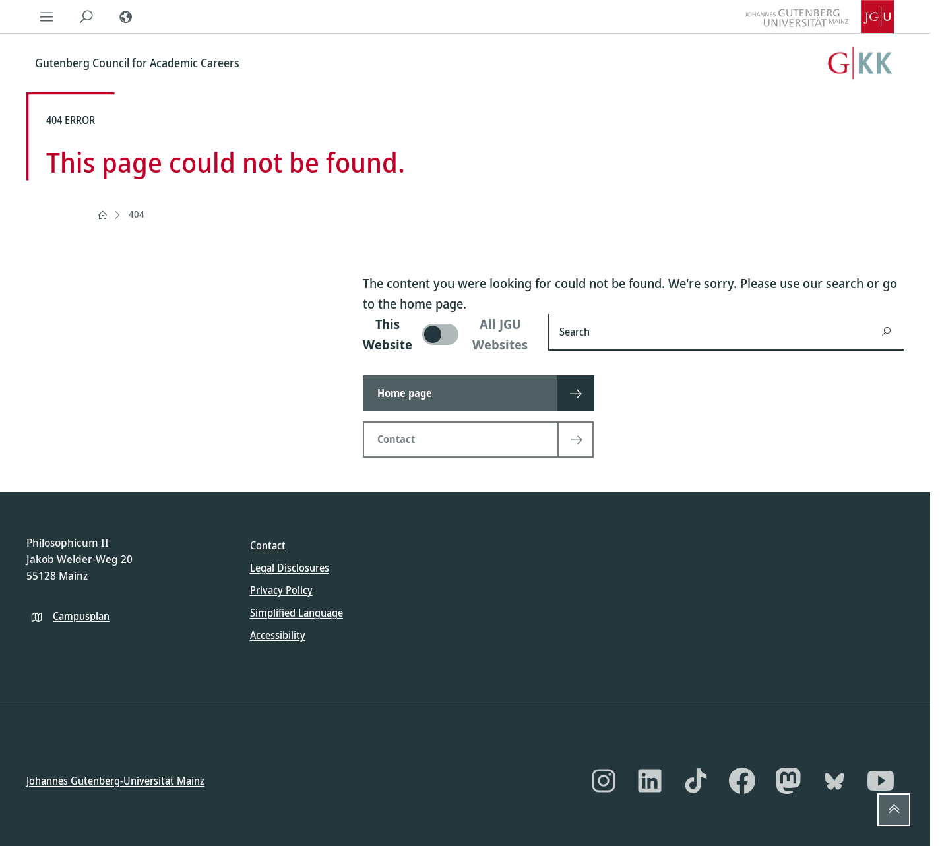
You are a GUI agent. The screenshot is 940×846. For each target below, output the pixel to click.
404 (136, 214)
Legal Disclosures (289, 567)
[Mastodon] (788, 781)
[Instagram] (603, 781)
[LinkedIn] (650, 781)
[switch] (447, 334)
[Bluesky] (834, 781)
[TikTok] (696, 781)
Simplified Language (296, 612)
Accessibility (277, 635)
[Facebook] (742, 781)
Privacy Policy (281, 590)
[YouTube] (880, 781)
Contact (268, 545)
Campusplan (81, 615)
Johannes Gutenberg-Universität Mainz (115, 780)
